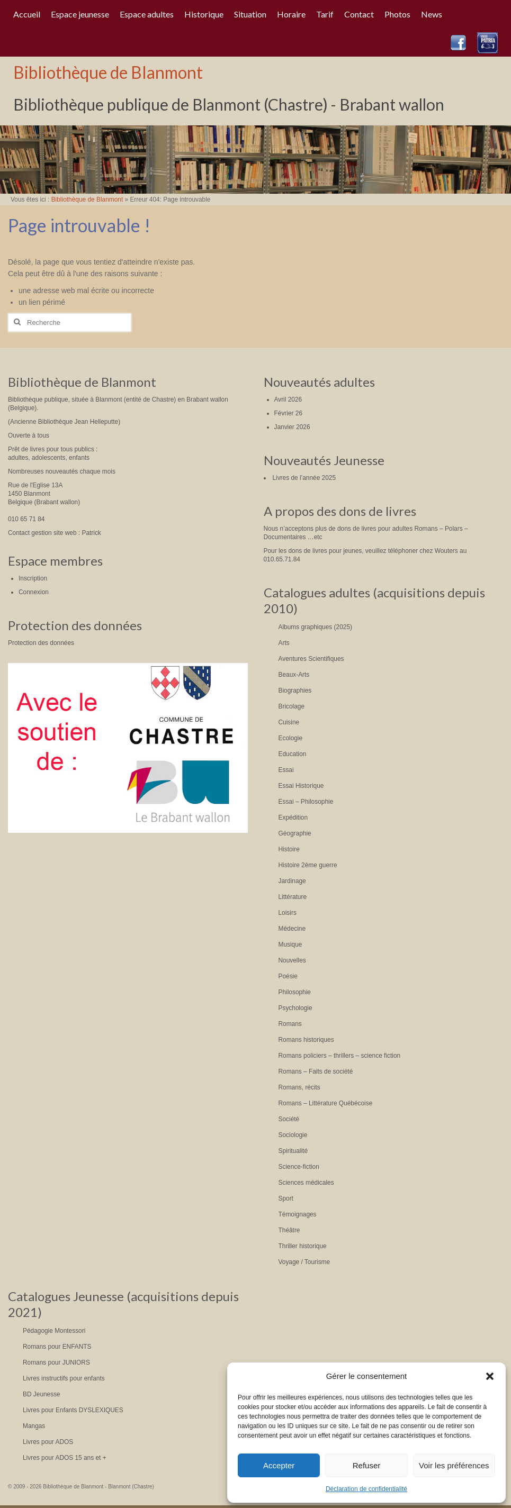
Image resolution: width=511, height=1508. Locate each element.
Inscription (33, 578)
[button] (490, 1376)
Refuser (367, 1465)
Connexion (34, 592)
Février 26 (288, 413)
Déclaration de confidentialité (366, 1489)
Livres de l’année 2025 (304, 478)
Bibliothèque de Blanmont (108, 72)
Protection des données (41, 643)
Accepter (278, 1465)
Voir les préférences (454, 1465)
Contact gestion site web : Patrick (54, 533)
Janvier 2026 (292, 427)
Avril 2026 (288, 399)
